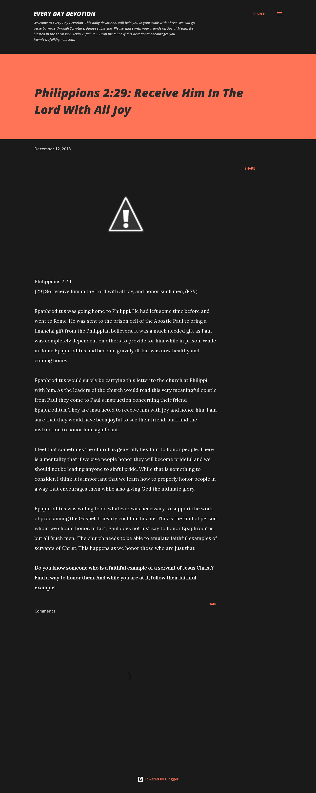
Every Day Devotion (65, 14)
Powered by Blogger (158, 779)
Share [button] (249, 168)
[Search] (259, 14)
